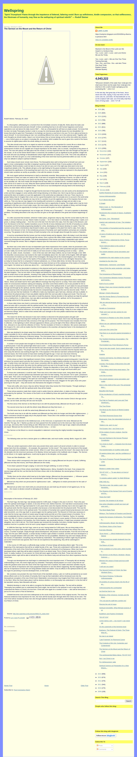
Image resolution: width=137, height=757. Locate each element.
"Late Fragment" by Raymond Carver (112, 640)
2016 (100, 145)
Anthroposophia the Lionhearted (110, 588)
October (103, 158)
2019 (100, 134)
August (102, 165)
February (103, 186)
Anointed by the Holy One (108, 261)
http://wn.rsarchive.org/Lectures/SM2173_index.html (31, 614)
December (103, 151)
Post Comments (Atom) (22, 690)
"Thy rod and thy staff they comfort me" (112, 601)
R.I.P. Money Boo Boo (107, 200)
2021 (100, 127)
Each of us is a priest (106, 283)
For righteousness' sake (107, 662)
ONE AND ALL (104, 482)
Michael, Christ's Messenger (109, 293)
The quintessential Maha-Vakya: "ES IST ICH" (115, 655)
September (104, 162)
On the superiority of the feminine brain (112, 627)
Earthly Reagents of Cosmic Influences (112, 193)
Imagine (102, 354)
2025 (100, 113)
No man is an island (106, 636)
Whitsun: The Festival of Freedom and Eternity (115, 513)
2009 (100, 691)
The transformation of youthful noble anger (114, 450)
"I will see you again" (106, 566)
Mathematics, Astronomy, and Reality (112, 265)
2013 (100, 677)
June (102, 172)
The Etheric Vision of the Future (110, 526)
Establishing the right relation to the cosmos (114, 257)
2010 (100, 688)
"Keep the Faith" (105, 497)
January (103, 190)
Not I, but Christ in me (107, 658)
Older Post (84, 685)
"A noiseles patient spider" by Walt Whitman (114, 478)
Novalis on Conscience (107, 308)
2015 (100, 148)
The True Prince (105, 406)
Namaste (102, 465)
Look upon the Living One (108, 329)
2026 (100, 109)
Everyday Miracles (105, 530)
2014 (100, 674)
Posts (100, 745)
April (101, 179)
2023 (100, 120)
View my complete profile (104, 40)
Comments (101, 749)
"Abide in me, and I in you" (108, 425)
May (101, 176)
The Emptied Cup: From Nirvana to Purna (113, 345)
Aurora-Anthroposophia (107, 196)
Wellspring (14, 10)
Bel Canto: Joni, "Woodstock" (109, 219)
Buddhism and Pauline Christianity (111, 614)
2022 (100, 123)
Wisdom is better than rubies (109, 469)
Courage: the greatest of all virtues (111, 500)
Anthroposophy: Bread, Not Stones (111, 523)
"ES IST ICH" (104, 617)
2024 (100, 116)
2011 (100, 684)
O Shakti (102, 203)
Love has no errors (105, 375)
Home (46, 685)
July (101, 169)
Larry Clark (103, 30)
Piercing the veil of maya (107, 604)
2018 (100, 138)
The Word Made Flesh (107, 510)
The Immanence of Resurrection (110, 274)
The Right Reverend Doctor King (110, 416)
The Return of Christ (106, 545)
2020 (100, 130)
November (103, 155)
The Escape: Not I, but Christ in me (111, 428)
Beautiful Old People (106, 391)
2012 (100, 681)
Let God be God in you (107, 591)
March (102, 183)
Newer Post (8, 685)
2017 (100, 141)
